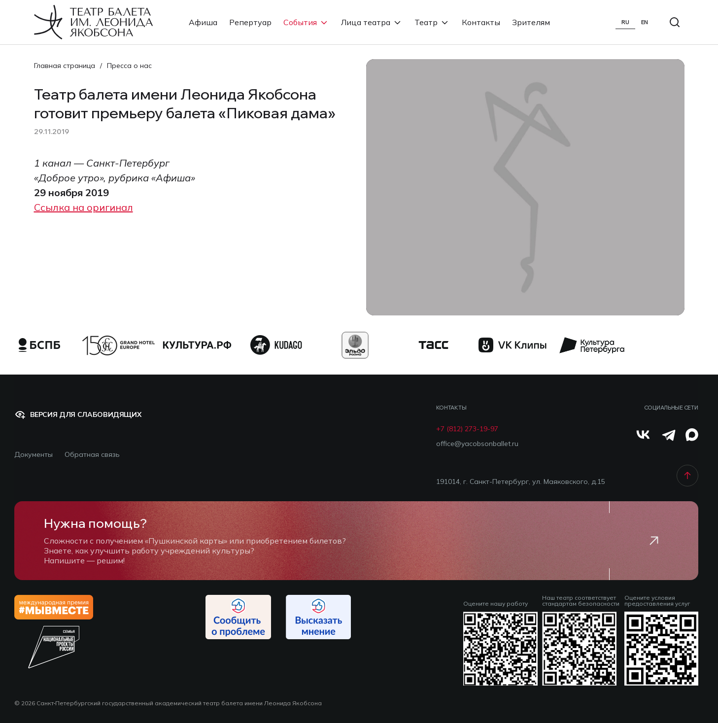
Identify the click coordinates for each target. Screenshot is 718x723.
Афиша (203, 22)
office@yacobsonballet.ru (477, 444)
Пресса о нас (129, 65)
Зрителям (531, 22)
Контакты (481, 22)
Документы (33, 454)
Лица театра (372, 22)
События (306, 22)
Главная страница (64, 65)
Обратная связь (92, 454)
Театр (432, 22)
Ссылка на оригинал (83, 207)
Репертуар (250, 22)
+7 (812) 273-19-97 (467, 429)
